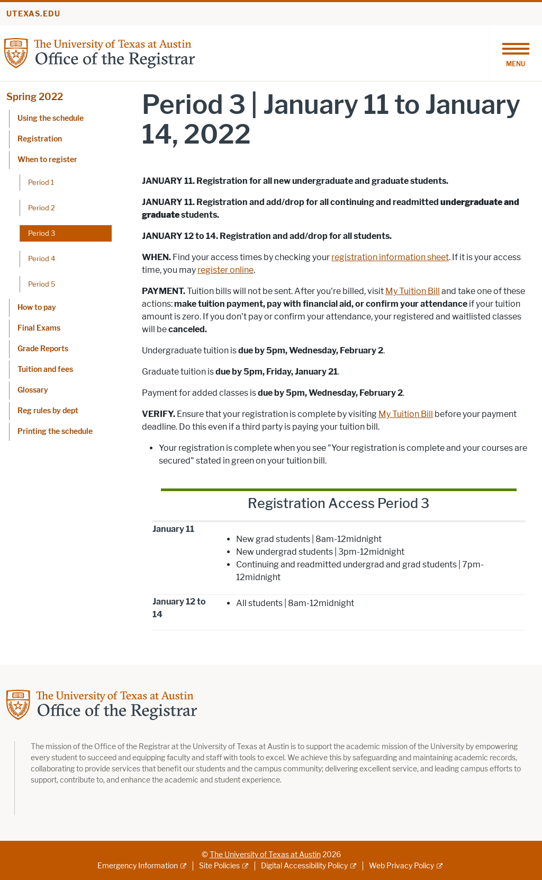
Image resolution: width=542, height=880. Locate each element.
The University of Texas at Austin (265, 854)
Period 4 (41, 258)
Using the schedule (50, 118)
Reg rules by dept (47, 410)
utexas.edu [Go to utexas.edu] (33, 14)
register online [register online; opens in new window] (225, 270)
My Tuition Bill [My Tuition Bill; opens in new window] (412, 291)
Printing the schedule (55, 431)
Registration (39, 139)
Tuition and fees (45, 369)
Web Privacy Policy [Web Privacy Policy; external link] (401, 865)
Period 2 (41, 207)
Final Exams (38, 328)
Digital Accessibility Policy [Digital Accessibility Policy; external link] (304, 865)
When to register (47, 159)
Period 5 (42, 284)
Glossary (32, 390)
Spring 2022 (34, 97)
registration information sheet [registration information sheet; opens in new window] (390, 257)
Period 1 (41, 182)
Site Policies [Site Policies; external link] (219, 865)
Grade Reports (42, 348)
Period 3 (41, 233)
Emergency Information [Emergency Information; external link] (137, 865)
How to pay (36, 307)
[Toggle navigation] (515, 53)
